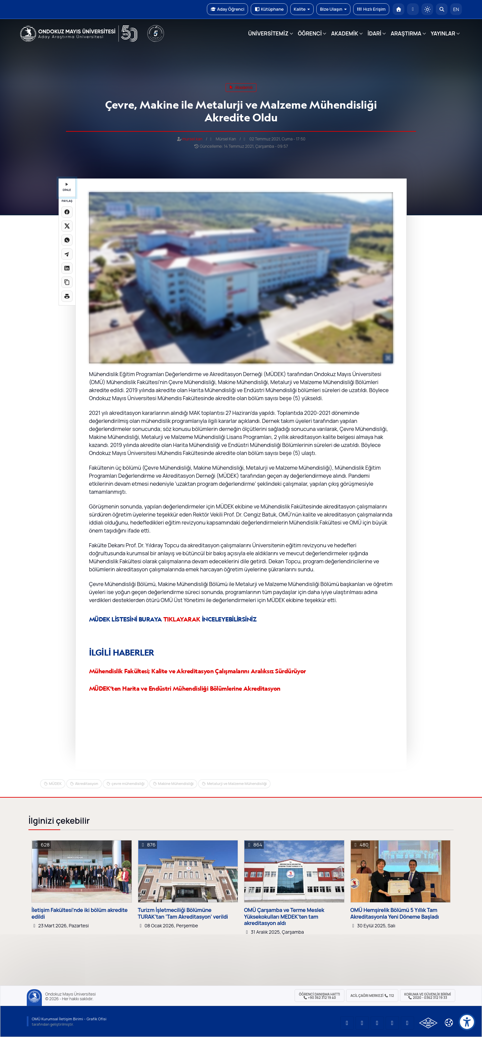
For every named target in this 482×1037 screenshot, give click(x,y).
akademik (241, 87)
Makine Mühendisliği (176, 783)
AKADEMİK (344, 33)
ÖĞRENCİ (310, 33)
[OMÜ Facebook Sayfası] (407, 1023)
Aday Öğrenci (227, 9)
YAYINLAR (443, 33)
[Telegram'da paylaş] (67, 254)
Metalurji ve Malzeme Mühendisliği (237, 783)
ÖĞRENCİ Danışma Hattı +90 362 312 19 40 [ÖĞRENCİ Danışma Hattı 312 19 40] (319, 996)
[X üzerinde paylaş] (67, 226)
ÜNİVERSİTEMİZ (268, 33)
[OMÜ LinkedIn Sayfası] (362, 1023)
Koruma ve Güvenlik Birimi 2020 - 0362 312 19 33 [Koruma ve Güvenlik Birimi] (427, 996)
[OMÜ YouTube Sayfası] (347, 1023)
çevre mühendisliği (128, 783)
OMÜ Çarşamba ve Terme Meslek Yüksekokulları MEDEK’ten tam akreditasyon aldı (284, 916)
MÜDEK (55, 783)
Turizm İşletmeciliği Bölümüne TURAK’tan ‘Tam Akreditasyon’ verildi (183, 913)
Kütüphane (269, 9)
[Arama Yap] (442, 9)
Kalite (302, 9)
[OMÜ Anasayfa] (398, 9)
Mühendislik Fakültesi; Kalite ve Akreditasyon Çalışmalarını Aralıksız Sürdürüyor (197, 671)
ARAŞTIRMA (406, 33)
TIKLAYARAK (181, 619)
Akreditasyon (86, 783)
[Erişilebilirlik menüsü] (467, 1022)
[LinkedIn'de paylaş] (67, 268)
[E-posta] (413, 9)
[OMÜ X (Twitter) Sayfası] (392, 1023)
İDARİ (374, 33)
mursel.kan (192, 139)
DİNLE (67, 187)
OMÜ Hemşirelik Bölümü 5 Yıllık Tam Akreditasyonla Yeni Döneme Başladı (394, 913)
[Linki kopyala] (67, 282)
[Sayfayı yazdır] (67, 296)
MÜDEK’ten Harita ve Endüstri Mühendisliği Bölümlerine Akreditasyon (184, 688)
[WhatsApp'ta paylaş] (67, 240)
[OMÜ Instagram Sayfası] (377, 1023)
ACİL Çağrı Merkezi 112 (372, 995)
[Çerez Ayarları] (449, 1022)
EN (456, 9)
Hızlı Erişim (371, 9)
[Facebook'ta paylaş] (67, 212)
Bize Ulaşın (333, 9)
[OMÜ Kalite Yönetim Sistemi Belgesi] (428, 1023)
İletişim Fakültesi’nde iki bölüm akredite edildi (79, 913)
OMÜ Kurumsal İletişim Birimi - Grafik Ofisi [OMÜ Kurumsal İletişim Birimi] (69, 1018)
